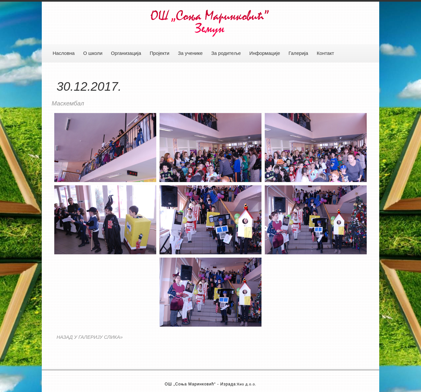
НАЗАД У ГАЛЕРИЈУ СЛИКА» (90, 337)
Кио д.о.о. (246, 384)
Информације (264, 53)
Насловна (64, 53)
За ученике (190, 53)
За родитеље (226, 53)
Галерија (298, 53)
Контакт (325, 53)
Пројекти (159, 53)
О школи (92, 53)
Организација (126, 53)
